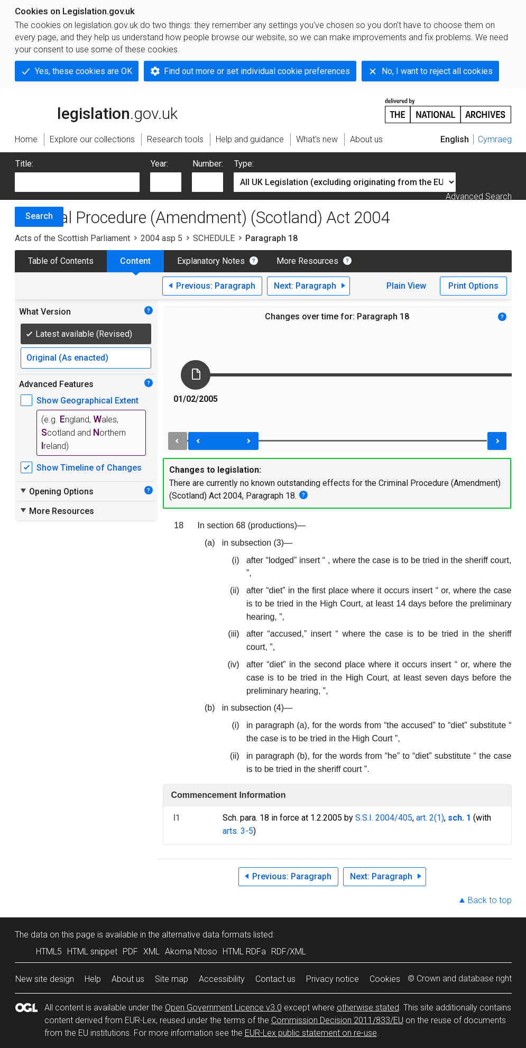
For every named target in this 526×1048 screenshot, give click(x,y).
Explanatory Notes (211, 261)
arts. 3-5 (238, 831)
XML (151, 951)
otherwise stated (368, 1008)
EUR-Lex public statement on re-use (311, 1033)
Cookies (385, 979)
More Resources (307, 261)
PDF (130, 951)
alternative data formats (206, 935)
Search (39, 216)
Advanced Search (479, 196)
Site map (171, 979)
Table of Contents (61, 261)
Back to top (490, 900)
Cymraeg (495, 139)
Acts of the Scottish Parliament (72, 238)
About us (128, 979)
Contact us (275, 979)
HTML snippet (92, 951)
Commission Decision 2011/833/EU (337, 1020)
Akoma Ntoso (191, 951)
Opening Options (56, 491)
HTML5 (49, 951)
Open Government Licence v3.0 (223, 1008)
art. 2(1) (430, 818)
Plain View (406, 286)
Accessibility (222, 979)
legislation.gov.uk (96, 110)
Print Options (473, 286)
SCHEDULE (214, 238)
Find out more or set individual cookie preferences (257, 71)
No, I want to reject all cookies (437, 71)
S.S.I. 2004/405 (383, 818)
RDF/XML (288, 951)
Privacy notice (332, 979)
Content (135, 261)
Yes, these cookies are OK (83, 71)
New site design (44, 979)
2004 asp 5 (161, 238)
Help (93, 979)
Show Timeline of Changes (89, 468)
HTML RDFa (244, 951)
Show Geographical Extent (87, 401)
